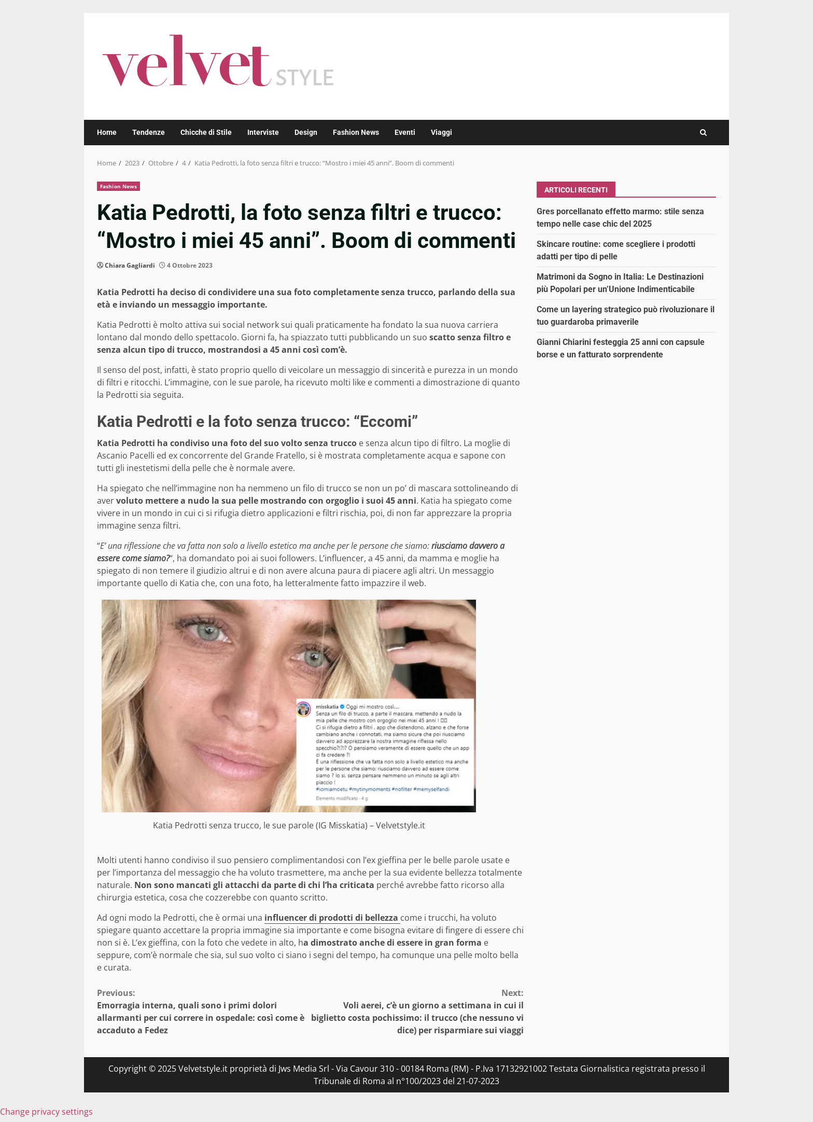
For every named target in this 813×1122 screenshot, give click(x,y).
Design (306, 132)
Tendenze (148, 132)
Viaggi (441, 132)
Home (107, 132)
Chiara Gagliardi (130, 265)
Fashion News (356, 132)
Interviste (263, 132)
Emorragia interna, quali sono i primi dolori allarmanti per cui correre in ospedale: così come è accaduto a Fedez (204, 1011)
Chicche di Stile (206, 132)
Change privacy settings (46, 1111)
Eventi (405, 132)
